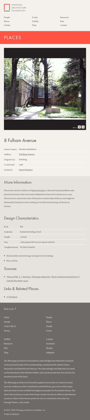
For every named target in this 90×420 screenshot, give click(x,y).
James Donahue (26, 169)
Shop (34, 25)
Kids (62, 21)
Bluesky (49, 347)
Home (6, 317)
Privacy (7, 330)
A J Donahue (11, 296)
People (7, 17)
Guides (7, 25)
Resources (64, 17)
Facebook (50, 343)
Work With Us (10, 326)
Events (35, 17)
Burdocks (15, 414)
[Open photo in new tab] (45, 89)
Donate (7, 321)
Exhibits (35, 21)
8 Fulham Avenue (26, 154)
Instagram (50, 352)
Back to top (10, 308)
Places (6, 21)
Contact (63, 25)
